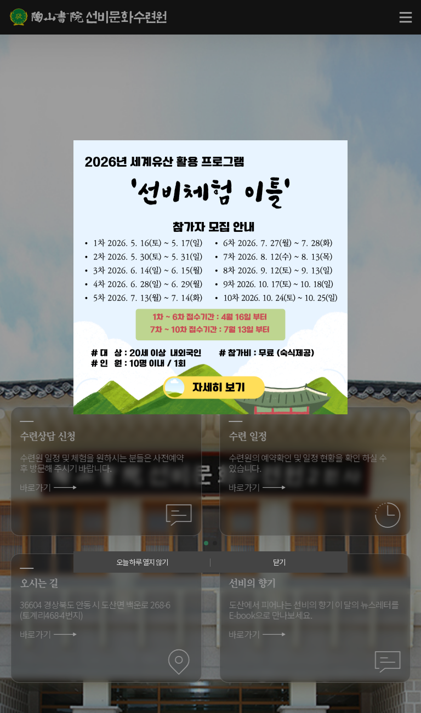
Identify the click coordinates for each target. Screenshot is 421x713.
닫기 (279, 562)
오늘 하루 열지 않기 (142, 562)
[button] (206, 543)
